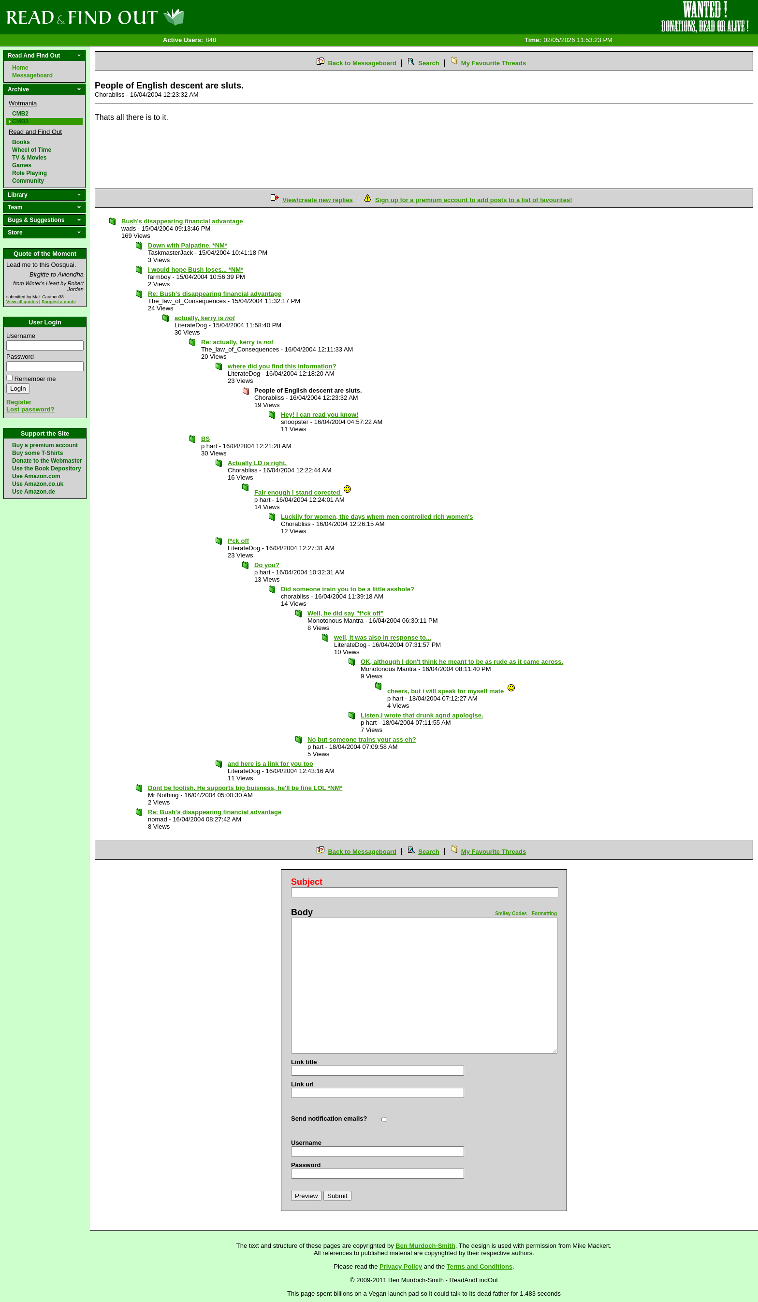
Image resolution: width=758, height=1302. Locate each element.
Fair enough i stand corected (303, 492)
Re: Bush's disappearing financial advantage (214, 293)
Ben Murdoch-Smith (425, 1245)
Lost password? (30, 409)
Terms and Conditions (479, 1266)
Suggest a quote (59, 301)
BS (205, 438)
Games (21, 165)
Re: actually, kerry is (237, 342)
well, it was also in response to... (382, 637)
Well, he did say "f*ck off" (345, 613)
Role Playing (29, 173)
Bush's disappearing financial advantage (182, 221)
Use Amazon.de (33, 491)
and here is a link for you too (270, 763)
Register (18, 402)
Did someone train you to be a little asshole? (347, 589)
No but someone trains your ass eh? (361, 739)
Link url (302, 1084)
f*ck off (238, 540)
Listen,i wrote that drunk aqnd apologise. (422, 715)
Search (428, 63)
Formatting (544, 913)
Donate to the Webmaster (47, 460)
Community (28, 180)
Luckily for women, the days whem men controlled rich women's (377, 516)
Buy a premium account (45, 445)
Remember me (35, 378)
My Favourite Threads (493, 63)
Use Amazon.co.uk (37, 484)
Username (20, 335)
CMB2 (20, 113)
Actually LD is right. (257, 463)
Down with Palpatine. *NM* (187, 245)
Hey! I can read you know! (319, 414)
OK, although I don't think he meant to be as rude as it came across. (462, 661)
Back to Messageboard (362, 63)
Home (20, 67)
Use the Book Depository (46, 468)
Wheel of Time (31, 149)
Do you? (266, 565)
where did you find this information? (282, 366)
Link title (304, 1062)
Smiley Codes (511, 913)
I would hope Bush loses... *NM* (195, 269)
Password (20, 356)
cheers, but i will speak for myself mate (451, 691)
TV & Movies (29, 157)
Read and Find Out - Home (145, 16)
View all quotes (22, 301)
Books (21, 142)
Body (302, 912)
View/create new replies (317, 200)
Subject (306, 882)
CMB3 (20, 121)
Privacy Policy (400, 1266)
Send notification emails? (329, 1118)
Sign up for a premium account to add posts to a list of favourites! (473, 200)
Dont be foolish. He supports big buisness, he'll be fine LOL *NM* (245, 787)
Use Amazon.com (36, 476)
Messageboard (32, 75)
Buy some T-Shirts (37, 453)
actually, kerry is (205, 318)
